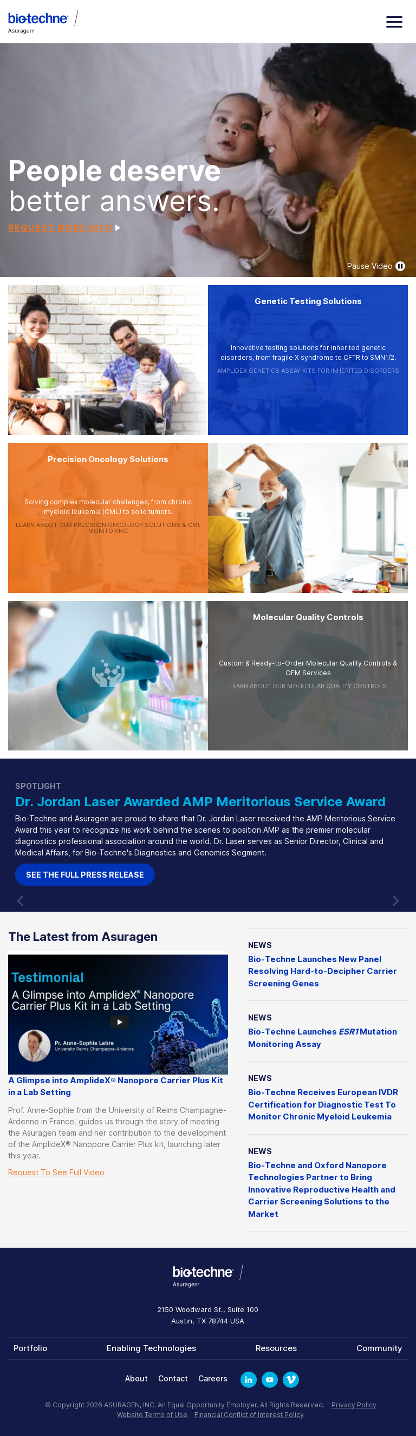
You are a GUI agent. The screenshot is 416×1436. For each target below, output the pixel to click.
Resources (276, 1348)
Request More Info (60, 227)
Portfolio (30, 1348)
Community (379, 1348)
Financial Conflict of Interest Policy (249, 1415)
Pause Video (376, 266)
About (136, 1378)
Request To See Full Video (56, 1172)
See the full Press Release (160, 874)
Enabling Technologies (151, 1348)
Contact (173, 1378)
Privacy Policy (354, 1405)
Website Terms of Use (152, 1415)
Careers (212, 1378)
